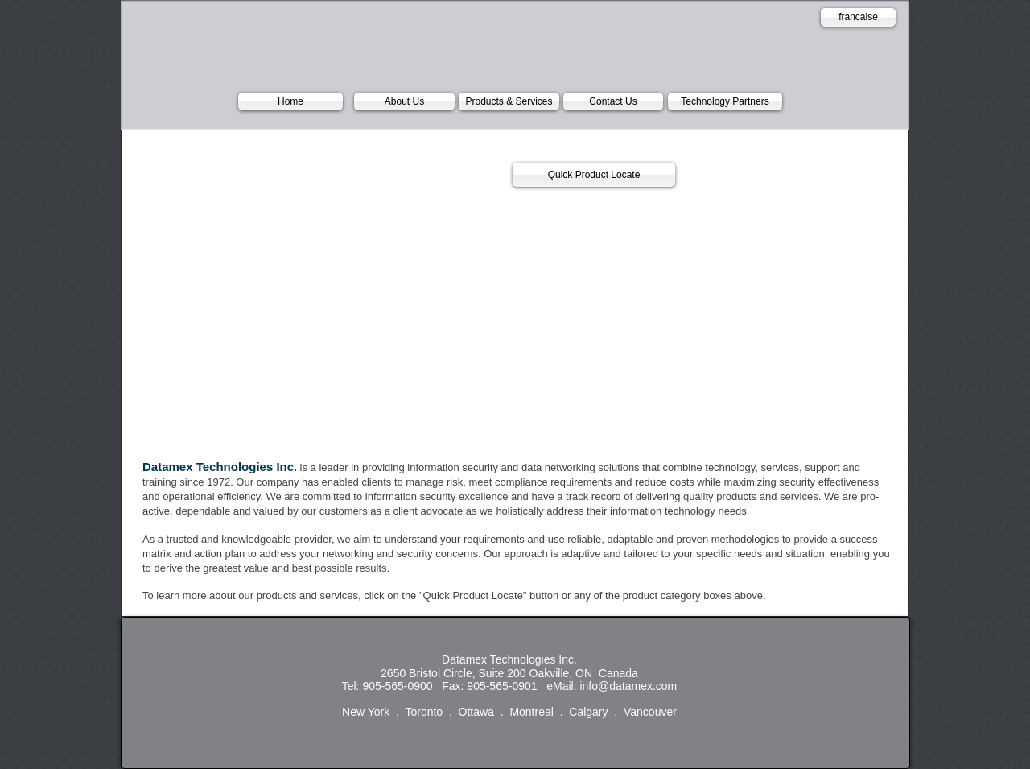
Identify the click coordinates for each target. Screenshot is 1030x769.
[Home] (290, 101)
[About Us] (404, 101)
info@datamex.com (628, 686)
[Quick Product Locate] (594, 175)
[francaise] (858, 17)
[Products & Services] (509, 101)
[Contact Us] (613, 101)
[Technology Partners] (725, 101)
